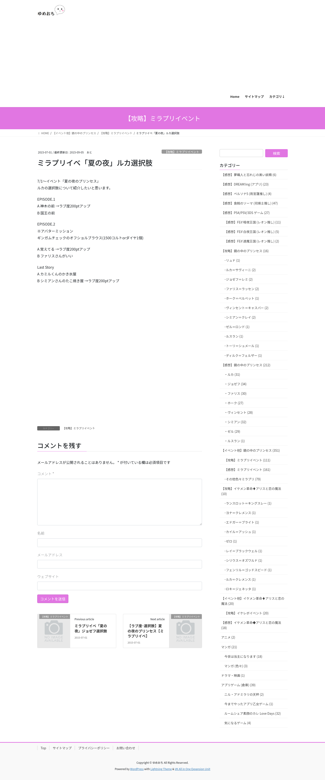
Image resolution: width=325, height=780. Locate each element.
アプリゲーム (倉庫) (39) (238, 685)
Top (43, 748)
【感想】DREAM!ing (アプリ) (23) (245, 184)
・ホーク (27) (233, 403)
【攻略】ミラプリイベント (182, 152)
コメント (45, 473)
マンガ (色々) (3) (236, 666)
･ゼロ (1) (230, 541)
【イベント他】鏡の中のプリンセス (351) (250, 450)
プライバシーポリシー (94, 748)
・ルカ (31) (232, 374)
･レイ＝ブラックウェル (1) (243, 551)
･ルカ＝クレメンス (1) (240, 579)
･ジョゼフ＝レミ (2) (238, 279)
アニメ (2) (228, 637)
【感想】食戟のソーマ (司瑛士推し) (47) (249, 203)
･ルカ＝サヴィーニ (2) (240, 270)
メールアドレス (50, 554)
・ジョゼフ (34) (235, 384)
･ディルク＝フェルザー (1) (243, 355)
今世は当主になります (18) (243, 656)
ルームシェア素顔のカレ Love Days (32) (252, 713)
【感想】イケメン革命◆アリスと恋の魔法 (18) (251, 625)
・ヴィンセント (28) (238, 412)
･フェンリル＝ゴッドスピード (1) (248, 570)
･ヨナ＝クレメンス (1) (240, 512)
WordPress (137, 769)
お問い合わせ (125, 748)
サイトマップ (62, 748)
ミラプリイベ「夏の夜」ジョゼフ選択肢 (90, 628)
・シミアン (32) (235, 422)
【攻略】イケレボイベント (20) (246, 613)
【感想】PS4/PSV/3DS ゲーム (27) (245, 212)
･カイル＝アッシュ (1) (240, 531)
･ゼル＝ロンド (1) (236, 326)
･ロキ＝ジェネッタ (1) (240, 589)
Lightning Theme (161, 769)
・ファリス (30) (235, 393)
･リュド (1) (232, 260)
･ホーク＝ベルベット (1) (241, 298)
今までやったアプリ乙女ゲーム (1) (248, 704)
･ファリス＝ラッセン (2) (241, 289)
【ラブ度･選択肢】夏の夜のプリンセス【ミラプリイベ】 (146, 631)
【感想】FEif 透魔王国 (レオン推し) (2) (251, 241)
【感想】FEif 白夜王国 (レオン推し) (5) (251, 231)
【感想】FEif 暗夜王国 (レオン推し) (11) (252, 222)
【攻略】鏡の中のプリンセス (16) (245, 251)
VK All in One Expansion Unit (192, 769)
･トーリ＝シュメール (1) (241, 345)
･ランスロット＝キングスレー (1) (248, 503)
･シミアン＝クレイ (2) (240, 317)
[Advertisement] (162, 55)
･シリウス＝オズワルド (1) (243, 560)
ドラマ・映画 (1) (233, 675)
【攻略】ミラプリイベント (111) (247, 460)
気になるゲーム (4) (237, 723)
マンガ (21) (229, 647)
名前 (40, 533)
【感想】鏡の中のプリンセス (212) (245, 365)
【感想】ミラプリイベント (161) (247, 469)
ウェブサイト (48, 576)
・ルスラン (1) (234, 441)
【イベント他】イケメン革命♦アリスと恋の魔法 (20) (252, 601)
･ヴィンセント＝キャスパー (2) (246, 307)
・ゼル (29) (232, 431)
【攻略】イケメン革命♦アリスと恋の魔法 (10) (251, 491)
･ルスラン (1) (233, 336)
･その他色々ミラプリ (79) (242, 479)
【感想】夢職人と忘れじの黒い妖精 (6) (248, 174)
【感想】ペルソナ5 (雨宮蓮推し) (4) (246, 193)
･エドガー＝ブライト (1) (241, 522)
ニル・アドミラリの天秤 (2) (244, 694)
